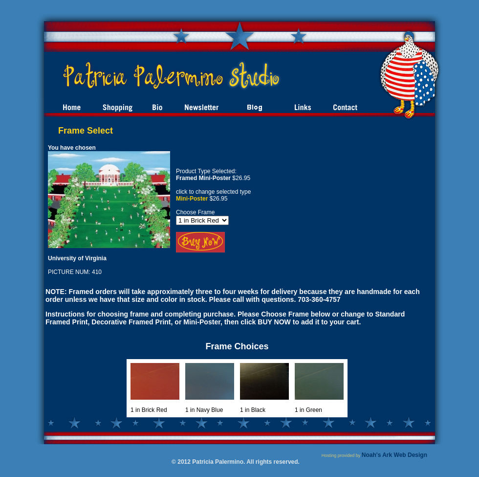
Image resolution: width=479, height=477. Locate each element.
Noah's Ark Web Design (394, 455)
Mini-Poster (192, 198)
